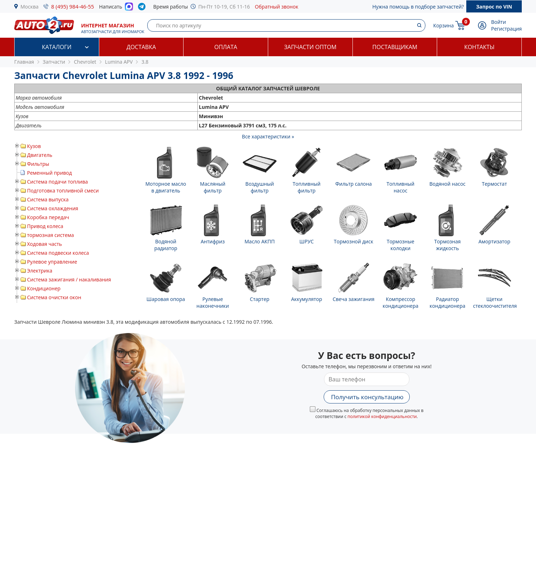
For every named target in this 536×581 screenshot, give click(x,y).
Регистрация (506, 28)
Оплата (225, 47)
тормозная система (50, 235)
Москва (30, 6)
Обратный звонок (276, 6)
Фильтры (38, 163)
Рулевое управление (52, 261)
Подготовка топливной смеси (63, 190)
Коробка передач (48, 217)
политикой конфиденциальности (382, 416)
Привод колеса (45, 226)
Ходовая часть (44, 244)
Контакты (479, 47)
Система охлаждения (52, 208)
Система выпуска (48, 199)
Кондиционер (43, 288)
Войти (498, 22)
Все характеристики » (268, 136)
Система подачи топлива (57, 181)
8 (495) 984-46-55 (72, 6)
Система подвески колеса (58, 252)
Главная (24, 61)
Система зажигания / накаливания (69, 279)
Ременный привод (49, 172)
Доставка (141, 47)
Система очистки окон (54, 297)
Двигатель (39, 155)
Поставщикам (394, 47)
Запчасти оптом (310, 47)
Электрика (39, 270)
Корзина (443, 25)
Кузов (34, 146)
